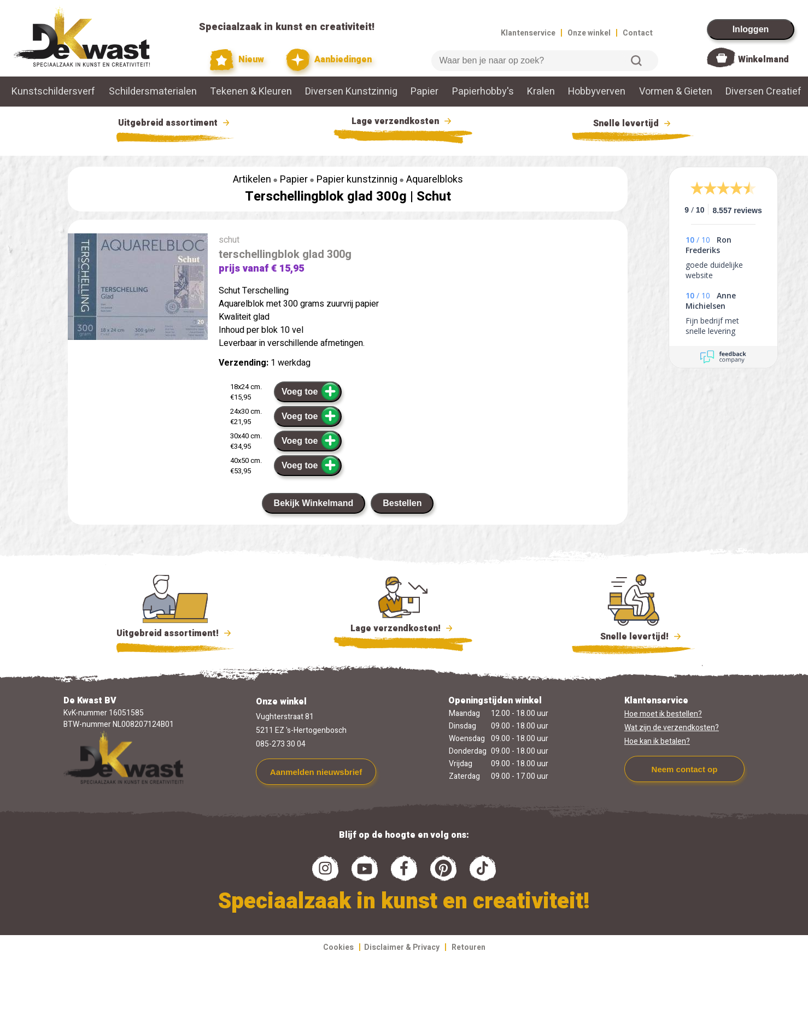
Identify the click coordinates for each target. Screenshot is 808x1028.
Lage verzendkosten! (402, 630)
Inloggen (751, 29)
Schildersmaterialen (153, 91)
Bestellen (402, 503)
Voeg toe (311, 391)
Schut (434, 196)
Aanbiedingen (329, 60)
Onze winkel (589, 33)
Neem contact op (685, 769)
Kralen (541, 91)
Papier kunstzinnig (357, 179)
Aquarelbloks (434, 179)
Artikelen (252, 179)
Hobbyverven (596, 91)
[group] (138, 288)
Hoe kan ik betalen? (657, 741)
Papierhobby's (483, 91)
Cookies (338, 947)
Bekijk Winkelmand (314, 503)
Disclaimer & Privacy (402, 947)
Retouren (468, 947)
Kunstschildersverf (53, 91)
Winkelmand (763, 59)
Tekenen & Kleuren (251, 91)
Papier (424, 91)
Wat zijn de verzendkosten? (671, 727)
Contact (638, 33)
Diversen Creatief (763, 91)
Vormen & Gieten (675, 91)
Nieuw (237, 60)
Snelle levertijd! (633, 635)
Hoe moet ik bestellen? (663, 714)
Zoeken (636, 61)
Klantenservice (528, 33)
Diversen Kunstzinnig (351, 91)
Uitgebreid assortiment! (175, 633)
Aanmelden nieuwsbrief (316, 772)
